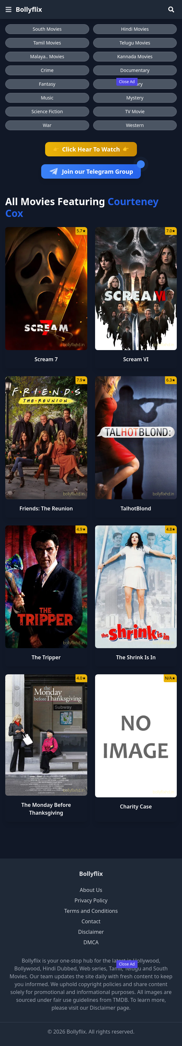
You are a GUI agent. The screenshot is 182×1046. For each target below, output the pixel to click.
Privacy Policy (91, 900)
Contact (91, 921)
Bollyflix (29, 9)
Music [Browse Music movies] (47, 98)
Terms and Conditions (91, 910)
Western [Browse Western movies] (135, 125)
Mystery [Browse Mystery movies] (134, 98)
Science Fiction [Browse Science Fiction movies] (47, 111)
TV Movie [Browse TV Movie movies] (134, 111)
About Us (91, 890)
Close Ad (127, 81)
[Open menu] (8, 9)
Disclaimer (91, 931)
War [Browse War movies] (47, 125)
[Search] (171, 9)
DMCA (91, 942)
